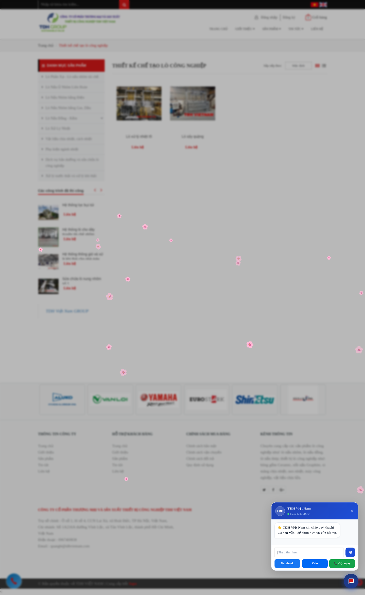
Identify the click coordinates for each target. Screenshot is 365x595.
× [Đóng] (352, 511)
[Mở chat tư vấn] (351, 581)
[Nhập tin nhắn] (309, 552)
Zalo (315, 563)
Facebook (287, 563)
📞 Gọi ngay (342, 563)
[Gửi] (350, 552)
